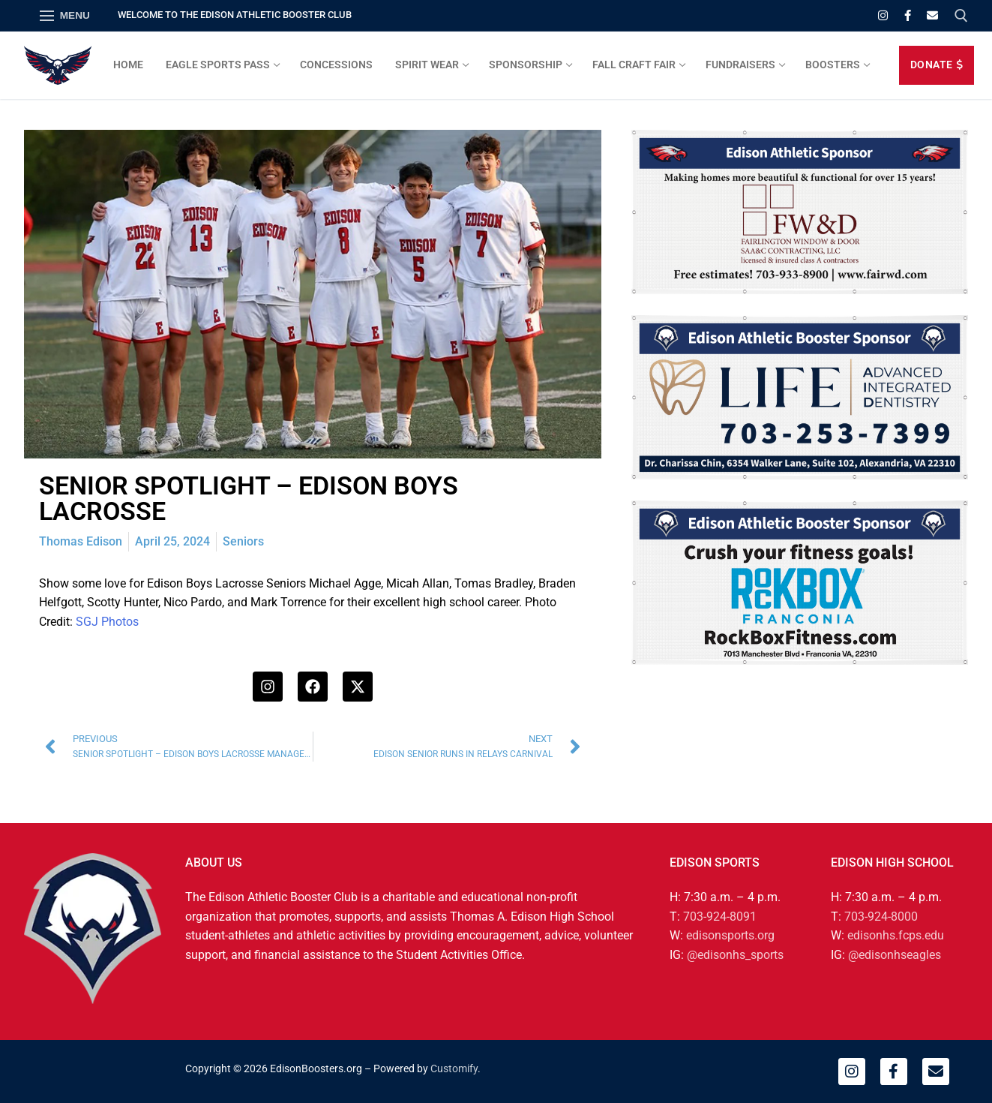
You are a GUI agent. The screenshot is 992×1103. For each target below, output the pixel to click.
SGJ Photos (107, 622)
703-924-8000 (881, 916)
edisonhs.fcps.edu (895, 935)
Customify (454, 1068)
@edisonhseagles (894, 955)
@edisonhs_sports (735, 955)
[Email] (932, 15)
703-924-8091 (720, 916)
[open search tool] (961, 16)
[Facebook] (908, 15)
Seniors (243, 541)
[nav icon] (65, 16)
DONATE (937, 65)
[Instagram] (883, 15)
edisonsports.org (730, 935)
